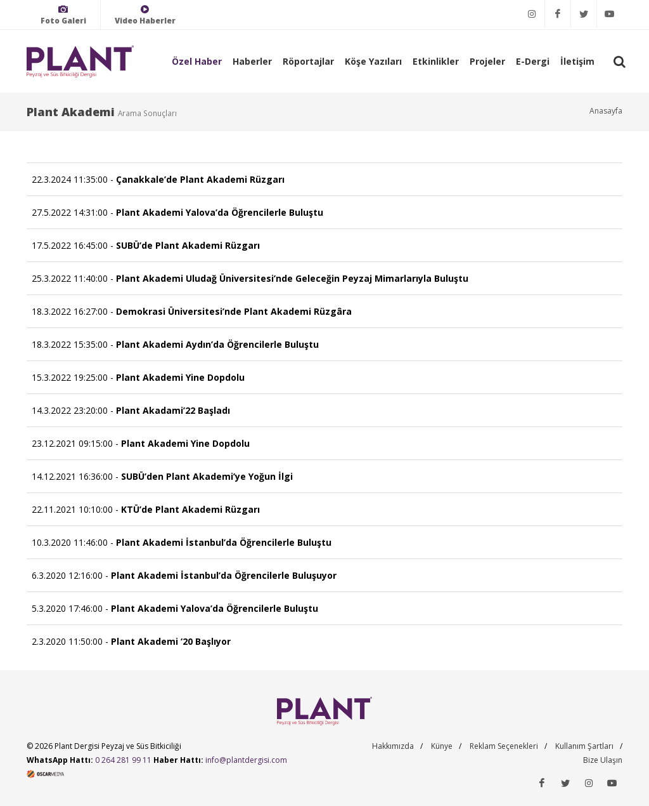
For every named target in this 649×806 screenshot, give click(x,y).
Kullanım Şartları (584, 746)
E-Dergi (532, 61)
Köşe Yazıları (373, 61)
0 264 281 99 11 (123, 760)
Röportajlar (308, 61)
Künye (442, 746)
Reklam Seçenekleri (504, 746)
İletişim (577, 61)
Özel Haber (197, 61)
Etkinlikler (436, 61)
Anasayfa (605, 110)
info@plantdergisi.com (246, 760)
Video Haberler (145, 15)
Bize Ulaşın (602, 760)
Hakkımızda (393, 746)
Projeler (487, 61)
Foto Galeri (63, 15)
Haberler (252, 61)
